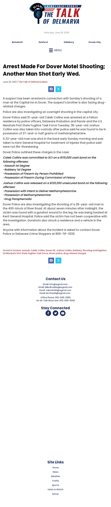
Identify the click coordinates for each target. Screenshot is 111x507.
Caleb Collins (38, 250)
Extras (55, 494)
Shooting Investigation (94, 250)
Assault (26, 250)
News (55, 471)
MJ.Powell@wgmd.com (58, 293)
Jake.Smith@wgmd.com (59, 290)
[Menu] (55, 50)
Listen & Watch (55, 489)
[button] (48, 313)
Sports (55, 485)
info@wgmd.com (58, 284)
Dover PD (50, 250)
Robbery (77, 250)
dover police (55, 253)
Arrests (17, 250)
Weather (55, 476)
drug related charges (74, 253)
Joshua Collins (64, 250)
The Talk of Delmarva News (33, 81)
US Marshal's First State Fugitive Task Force (25, 253)
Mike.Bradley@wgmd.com (58, 287)
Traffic (55, 480)
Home (55, 467)
